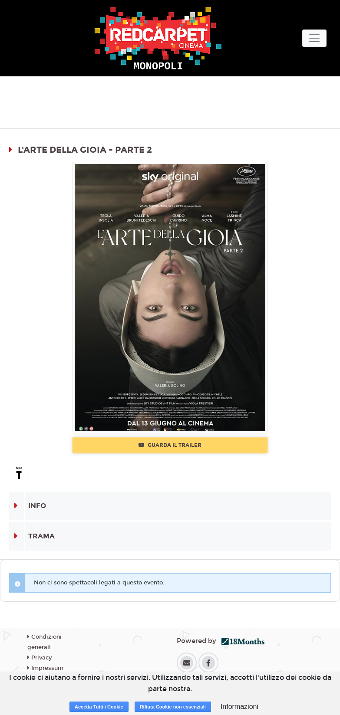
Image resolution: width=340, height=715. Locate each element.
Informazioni (239, 706)
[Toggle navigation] (314, 38)
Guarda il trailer (170, 445)
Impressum (45, 668)
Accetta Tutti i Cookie (99, 706)
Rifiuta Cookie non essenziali (173, 706)
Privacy (39, 657)
